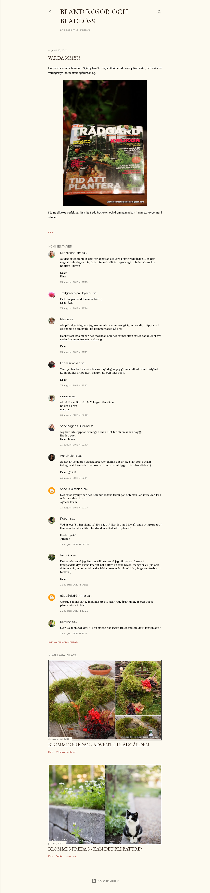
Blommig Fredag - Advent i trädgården (98, 745)
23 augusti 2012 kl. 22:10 (74, 444)
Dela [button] (50, 232)
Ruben (64, 518)
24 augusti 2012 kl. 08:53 (74, 584)
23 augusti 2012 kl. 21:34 (73, 308)
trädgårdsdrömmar (73, 595)
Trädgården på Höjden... (76, 293)
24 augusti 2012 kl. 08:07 (74, 544)
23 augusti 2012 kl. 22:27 (74, 507)
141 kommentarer (66, 856)
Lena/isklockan (70, 363)
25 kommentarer (66, 751)
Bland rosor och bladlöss (94, 16)
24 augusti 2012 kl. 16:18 (73, 633)
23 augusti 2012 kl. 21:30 (74, 282)
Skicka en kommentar (63, 642)
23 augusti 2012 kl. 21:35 (73, 352)
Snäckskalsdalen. (71, 489)
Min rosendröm (70, 253)
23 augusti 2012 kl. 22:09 (74, 414)
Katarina (65, 622)
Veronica (66, 555)
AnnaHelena (68, 456)
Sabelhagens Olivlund (75, 426)
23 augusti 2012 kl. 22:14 (73, 477)
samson (65, 396)
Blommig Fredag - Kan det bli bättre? (95, 849)
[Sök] (159, 11)
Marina (64, 319)
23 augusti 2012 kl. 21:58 (73, 385)
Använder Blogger (105, 880)
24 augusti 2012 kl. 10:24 (74, 610)
